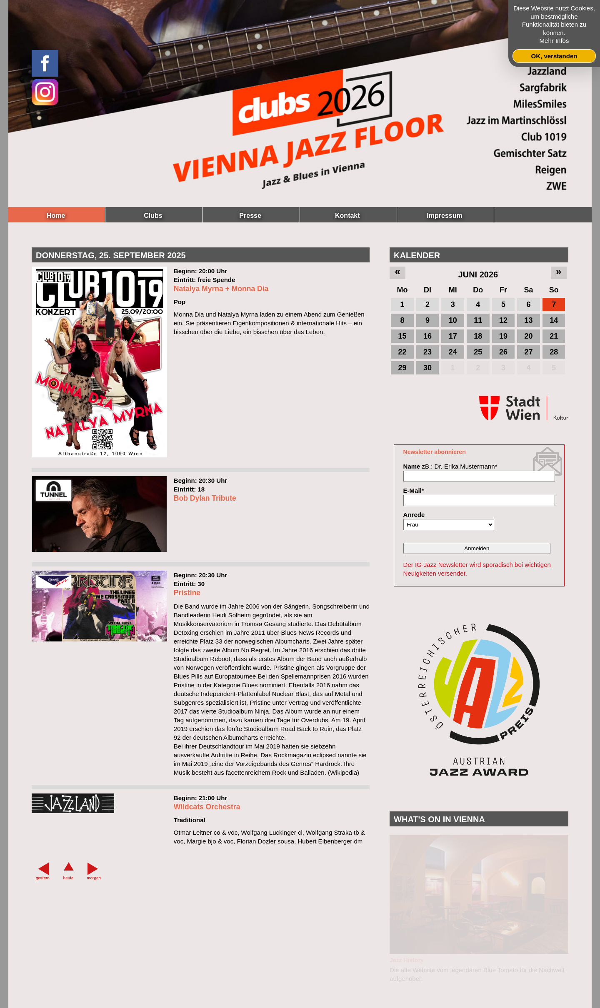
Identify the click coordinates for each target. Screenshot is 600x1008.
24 (453, 352)
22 (402, 352)
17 (453, 336)
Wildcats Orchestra (207, 847)
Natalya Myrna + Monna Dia (221, 329)
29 (402, 368)
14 (554, 320)
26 (503, 352)
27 (529, 352)
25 (478, 352)
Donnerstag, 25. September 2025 (111, 255)
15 (402, 336)
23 (427, 352)
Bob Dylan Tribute (205, 538)
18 (478, 336)
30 (427, 368)
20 (529, 336)
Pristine (187, 633)
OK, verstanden (554, 56)
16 (427, 336)
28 (554, 352)
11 (478, 320)
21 (554, 336)
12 (503, 320)
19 (503, 336)
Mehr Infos (554, 40)
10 (453, 320)
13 (529, 320)
